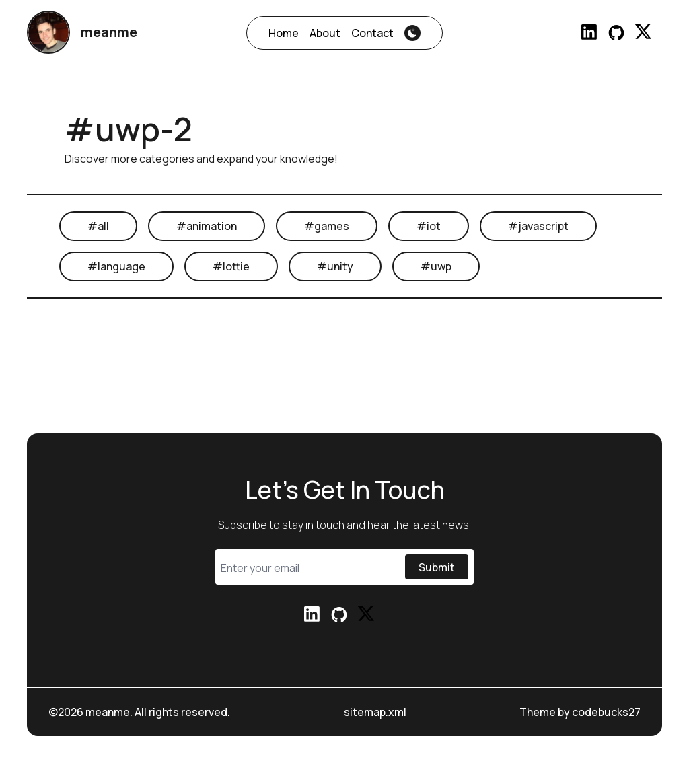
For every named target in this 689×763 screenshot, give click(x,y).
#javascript (538, 226)
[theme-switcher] (412, 33)
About (325, 33)
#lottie (231, 266)
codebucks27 (606, 711)
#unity (335, 266)
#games (326, 226)
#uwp (436, 266)
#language (116, 266)
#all (98, 226)
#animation (206, 226)
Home (283, 33)
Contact (372, 33)
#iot (428, 226)
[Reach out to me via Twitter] (643, 32)
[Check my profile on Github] (616, 32)
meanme (107, 711)
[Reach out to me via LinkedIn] (589, 32)
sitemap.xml (375, 711)
